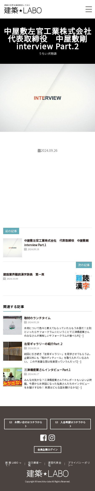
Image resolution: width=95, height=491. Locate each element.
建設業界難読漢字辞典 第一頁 (23, 274)
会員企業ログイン (48, 449)
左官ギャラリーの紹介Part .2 (43, 344)
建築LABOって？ (13, 464)
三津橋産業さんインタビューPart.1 (47, 370)
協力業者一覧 (34, 464)
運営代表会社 (54, 464)
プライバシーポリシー (79, 464)
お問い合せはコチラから (27, 423)
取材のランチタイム (37, 318)
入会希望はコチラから (71, 423)
